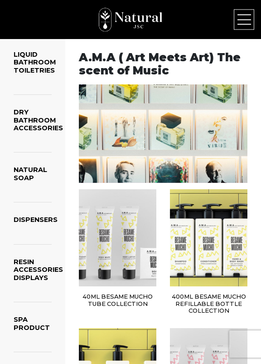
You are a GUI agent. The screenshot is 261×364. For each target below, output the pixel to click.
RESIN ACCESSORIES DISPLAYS (38, 270)
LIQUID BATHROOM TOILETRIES (35, 62)
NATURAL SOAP (30, 174)
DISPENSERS (36, 220)
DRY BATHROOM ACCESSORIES (38, 120)
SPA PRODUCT (32, 323)
